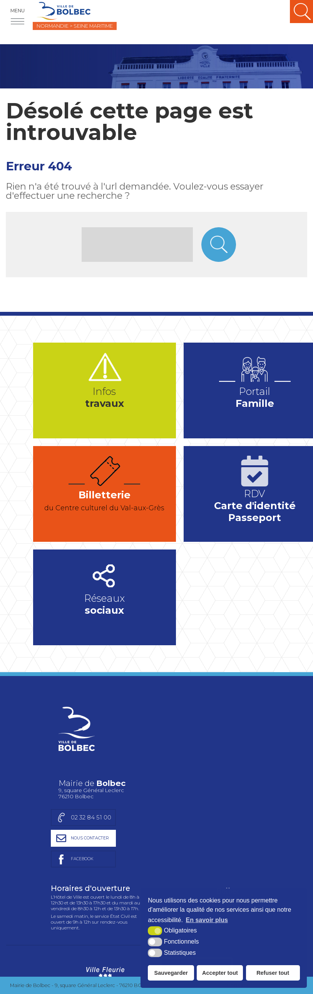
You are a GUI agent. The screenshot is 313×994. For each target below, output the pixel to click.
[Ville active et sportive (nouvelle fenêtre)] (196, 868)
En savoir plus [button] (207, 920)
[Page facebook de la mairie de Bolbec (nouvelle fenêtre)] (216, 751)
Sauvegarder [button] (171, 973)
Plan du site (97, 902)
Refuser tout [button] (272, 973)
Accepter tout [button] (220, 973)
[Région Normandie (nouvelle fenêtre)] (105, 948)
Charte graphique (50, 902)
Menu (17, 10)
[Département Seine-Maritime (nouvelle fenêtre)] (137, 948)
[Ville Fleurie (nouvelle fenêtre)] (104, 868)
